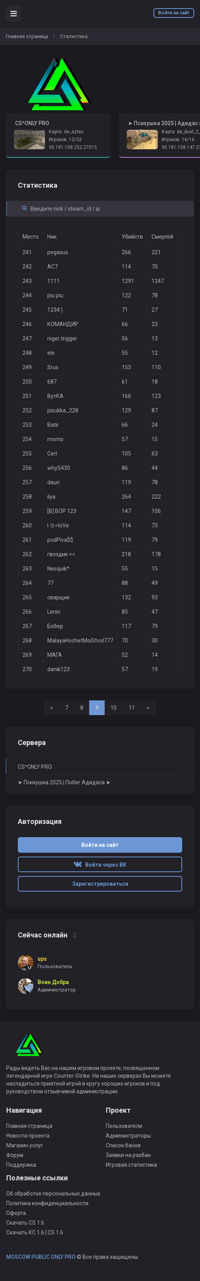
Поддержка (21, 1165)
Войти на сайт (174, 13)
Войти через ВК (100, 865)
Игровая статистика (131, 1165)
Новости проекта (28, 1136)
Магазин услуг (24, 1145)
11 (132, 708)
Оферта (16, 1213)
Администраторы (128, 1136)
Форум (14, 1155)
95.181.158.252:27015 (73, 147)
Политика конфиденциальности (47, 1203)
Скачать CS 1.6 (25, 1223)
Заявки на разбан (128, 1155)
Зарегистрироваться (100, 884)
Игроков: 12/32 (65, 139)
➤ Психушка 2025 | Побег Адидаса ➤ (64, 782)
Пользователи (124, 1126)
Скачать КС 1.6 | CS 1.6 (34, 1232)
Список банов (123, 1145)
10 (113, 708)
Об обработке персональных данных (53, 1193)
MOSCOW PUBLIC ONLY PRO (41, 1257)
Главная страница (27, 36)
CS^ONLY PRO (35, 767)
